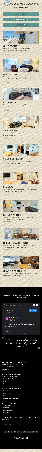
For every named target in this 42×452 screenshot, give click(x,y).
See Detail (7, 54)
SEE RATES (21, 14)
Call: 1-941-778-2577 (8, 367)
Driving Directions (8, 390)
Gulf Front (10, 46)
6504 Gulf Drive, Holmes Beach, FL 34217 (13, 364)
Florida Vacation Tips (9, 412)
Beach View (10, 74)
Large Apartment (14, 214)
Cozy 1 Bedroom (13, 158)
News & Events (9, 403)
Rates (4, 381)
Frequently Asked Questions (10, 398)
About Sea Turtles (8, 410)
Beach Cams (6, 369)
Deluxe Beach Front (15, 242)
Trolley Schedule (7, 405)
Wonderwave (8, 424)
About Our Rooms (11, 374)
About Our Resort (11, 388)
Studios (8, 186)
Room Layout (7, 384)
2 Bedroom (10, 130)
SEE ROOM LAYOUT (21, 25)
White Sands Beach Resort (16, 362)
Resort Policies (7, 393)
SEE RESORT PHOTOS (21, 19)
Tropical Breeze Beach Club (10, 379)
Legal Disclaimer (7, 395)
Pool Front (10, 102)
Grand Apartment (14, 271)
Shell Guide (6, 407)
